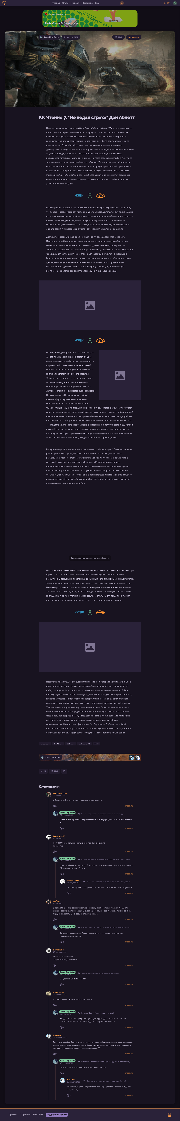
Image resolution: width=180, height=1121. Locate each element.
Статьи (65, 3)
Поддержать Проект (56, 1115)
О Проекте (25, 1114)
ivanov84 (57, 1035)
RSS (41, 1114)
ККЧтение (70, 744)
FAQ (35, 1114)
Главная (56, 3)
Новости (76, 3)
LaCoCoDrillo (58, 992)
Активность (133, 37)
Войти (167, 3)
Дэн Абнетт (58, 744)
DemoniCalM (58, 950)
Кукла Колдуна (60, 793)
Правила (13, 1114)
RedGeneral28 (59, 836)
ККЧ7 (96, 744)
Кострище (87, 3)
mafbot (56, 901)
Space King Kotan (67, 812)
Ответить (129, 806)
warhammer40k (84, 744)
